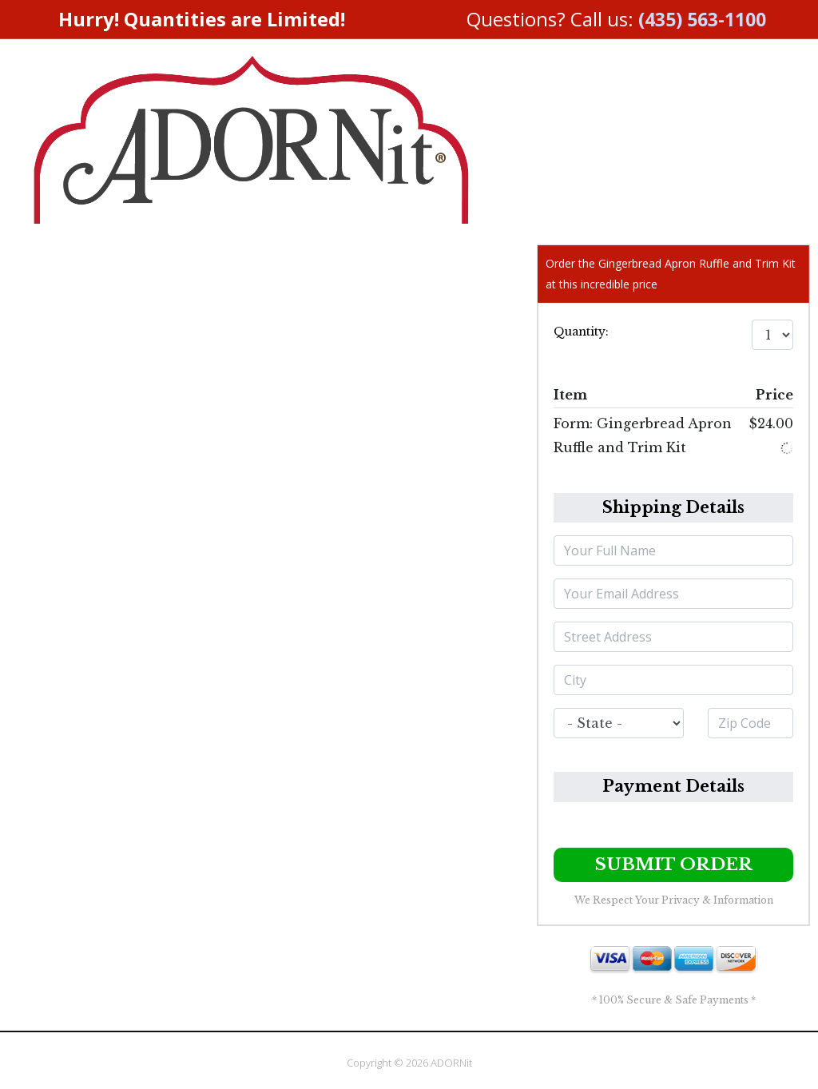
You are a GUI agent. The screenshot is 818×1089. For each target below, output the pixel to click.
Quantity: (581, 331)
